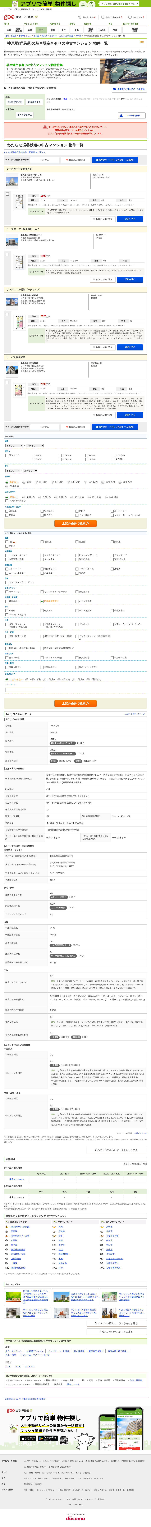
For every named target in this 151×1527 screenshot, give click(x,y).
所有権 (12, 610)
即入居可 (48, 515)
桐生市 (109, 1249)
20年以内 (110, 482)
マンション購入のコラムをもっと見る (117, 1323)
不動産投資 (87, 1478)
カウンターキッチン (18, 555)
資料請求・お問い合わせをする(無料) (114, 160)
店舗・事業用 (34, 1473)
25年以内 (127, 482)
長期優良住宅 (120, 657)
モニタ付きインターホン (55, 591)
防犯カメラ (84, 591)
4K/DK (92, 459)
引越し (32, 1490)
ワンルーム (14, 455)
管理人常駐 (119, 610)
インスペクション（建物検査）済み (94, 637)
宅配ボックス (50, 569)
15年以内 (93, 482)
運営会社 (101, 1499)
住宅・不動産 (136, 1380)
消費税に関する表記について (60, 1467)
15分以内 (96, 497)
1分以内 (31, 497)
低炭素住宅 (84, 657)
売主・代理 (14, 657)
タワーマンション (13, 1351)
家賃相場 (86, 1473)
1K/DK (39, 455)
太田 (61, 1258)
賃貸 (25, 1473)
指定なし (14, 482)
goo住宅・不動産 (9, 1461)
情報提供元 (115, 1461)
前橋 (61, 1240)
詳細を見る (130, 219)
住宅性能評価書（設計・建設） (58, 636)
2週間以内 (96, 679)
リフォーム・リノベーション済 (35, 1355)
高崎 (61, 1227)
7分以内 (63, 497)
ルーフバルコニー (17, 573)
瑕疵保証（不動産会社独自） (22, 648)
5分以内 (47, 497)
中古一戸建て (70, 1478)
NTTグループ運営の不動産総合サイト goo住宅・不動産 (28, 9)
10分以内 (79, 497)
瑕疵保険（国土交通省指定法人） (59, 648)
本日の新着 (35, 679)
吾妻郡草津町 (112, 1236)
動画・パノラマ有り (88, 667)
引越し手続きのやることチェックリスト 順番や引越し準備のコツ (132, 1313)
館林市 (109, 1240)
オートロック (15, 591)
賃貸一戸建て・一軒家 (51, 1473)
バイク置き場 (85, 601)
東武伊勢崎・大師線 (20, 1227)
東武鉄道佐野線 (18, 1268)
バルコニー (49, 573)
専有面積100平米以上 (118, 1351)
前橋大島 (63, 1263)
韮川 (61, 1249)
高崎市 (109, 1227)
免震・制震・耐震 (17, 636)
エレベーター (120, 511)
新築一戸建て (57, 1478)
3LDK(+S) (67, 459)
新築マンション (30, 1478)
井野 (61, 1268)
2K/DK (92, 455)
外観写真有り (50, 667)
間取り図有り (15, 667)
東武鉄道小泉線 (18, 1254)
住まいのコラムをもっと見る (117, 1331)
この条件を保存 (133, 115)
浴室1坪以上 (120, 559)
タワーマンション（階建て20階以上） (18, 625)
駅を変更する (34, 102)
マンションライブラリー (46, 1490)
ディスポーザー (121, 555)
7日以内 (80, 679)
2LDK (8, 1366)
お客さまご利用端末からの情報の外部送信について (63, 1461)
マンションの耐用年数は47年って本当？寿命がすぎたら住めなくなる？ (83, 1313)
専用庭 (82, 573)
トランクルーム (86, 569)
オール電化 (49, 559)
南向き (82, 511)
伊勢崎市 (110, 1254)
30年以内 (14, 486)
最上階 (82, 541)
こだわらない (16, 679)
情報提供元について (13, 1399)
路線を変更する (15, 102)
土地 (79, 1478)
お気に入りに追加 (75, 160)
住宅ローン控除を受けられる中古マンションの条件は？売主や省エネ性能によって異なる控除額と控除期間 (35, 1297)
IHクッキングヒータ (88, 555)
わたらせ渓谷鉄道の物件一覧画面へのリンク (24, 152)
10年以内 (76, 482)
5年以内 (59, 482)
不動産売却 (28, 1484)
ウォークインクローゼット (21, 582)
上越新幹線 (16, 1258)
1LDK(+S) (67, 455)
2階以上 (13, 511)
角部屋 (12, 515)
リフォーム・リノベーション (127, 515)
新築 (29, 482)
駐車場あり (49, 511)
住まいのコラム (100, 1490)
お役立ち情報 (7, 1489)
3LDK (18, 1366)
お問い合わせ (77, 1499)
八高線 (14, 1240)
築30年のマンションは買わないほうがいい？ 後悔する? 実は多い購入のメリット (84, 1297)
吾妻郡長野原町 (113, 1268)
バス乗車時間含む (17, 500)
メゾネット (84, 624)
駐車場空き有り (51, 601)
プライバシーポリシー (54, 1499)
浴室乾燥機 (84, 559)
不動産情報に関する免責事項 (33, 1399)
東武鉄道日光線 (18, 1249)
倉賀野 (62, 1245)
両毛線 (14, 1245)
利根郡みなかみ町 (114, 1258)
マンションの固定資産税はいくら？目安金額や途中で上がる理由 (131, 1297)
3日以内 (66, 679)
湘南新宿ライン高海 (20, 1236)
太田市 (109, 1245)
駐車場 (78, 1473)
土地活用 (38, 1484)
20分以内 (113, 497)
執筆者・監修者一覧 (117, 1490)
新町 (61, 1236)
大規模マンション (35, 1351)
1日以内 (51, 679)
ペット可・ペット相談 (58, 1351)
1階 (10, 541)
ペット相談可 (85, 515)
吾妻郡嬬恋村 (112, 1263)
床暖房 (117, 569)
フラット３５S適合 (53, 657)
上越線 (14, 1263)
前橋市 (109, 1231)
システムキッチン (52, 555)
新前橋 (62, 1231)
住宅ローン (98, 1478)
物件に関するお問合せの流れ (97, 1461)
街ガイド (88, 1490)
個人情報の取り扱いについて (35, 1467)
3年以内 (43, 482)
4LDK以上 (120, 459)
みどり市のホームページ (135, 714)
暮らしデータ (73, 1384)
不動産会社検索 (64, 1490)
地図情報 (130, 1490)
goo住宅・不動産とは (32, 1461)
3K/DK (39, 459)
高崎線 (14, 1231)
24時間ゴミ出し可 (17, 614)
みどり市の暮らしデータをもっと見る (117, 1150)
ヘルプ (67, 1499)
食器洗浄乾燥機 (16, 559)
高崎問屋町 (64, 1254)
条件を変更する (24, 115)
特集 (25, 1490)
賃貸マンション (68, 1473)
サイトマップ (90, 1499)
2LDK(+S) (120, 455)
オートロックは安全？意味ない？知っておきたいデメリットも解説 (35, 1313)
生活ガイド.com (140, 1133)
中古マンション (44, 1478)
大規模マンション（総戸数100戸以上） (54, 625)
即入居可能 (79, 1351)
